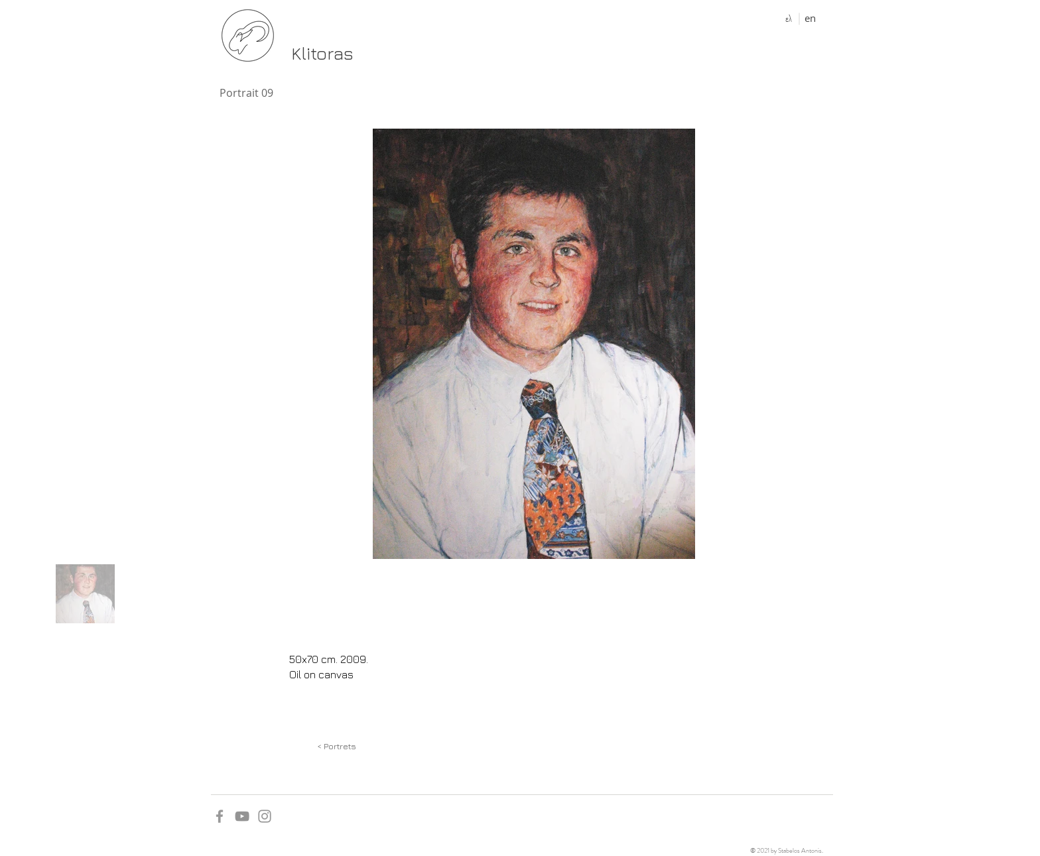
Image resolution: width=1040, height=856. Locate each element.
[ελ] (788, 18)
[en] (810, 18)
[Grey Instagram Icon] (264, 816)
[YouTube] (242, 816)
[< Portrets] (336, 746)
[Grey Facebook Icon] (219, 816)
